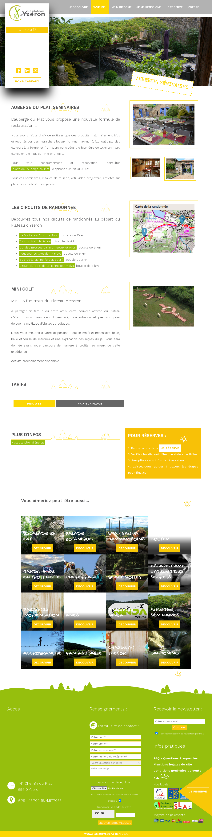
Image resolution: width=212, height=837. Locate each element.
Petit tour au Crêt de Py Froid (40, 253)
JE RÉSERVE (170, 448)
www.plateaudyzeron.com (101, 833)
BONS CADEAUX (27, 81)
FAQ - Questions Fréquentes (176, 758)
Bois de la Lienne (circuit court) (41, 259)
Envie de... (100, 7)
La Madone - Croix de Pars (38, 235)
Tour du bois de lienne (35, 241)
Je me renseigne (148, 7)
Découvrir (42, 548)
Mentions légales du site (173, 764)
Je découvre (78, 7)
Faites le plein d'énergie (28, 442)
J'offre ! (194, 7)
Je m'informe (122, 7)
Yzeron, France (27, 50)
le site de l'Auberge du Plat (30, 169)
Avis (161, 778)
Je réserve (174, 7)
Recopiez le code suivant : (114, 806)
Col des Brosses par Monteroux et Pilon (47, 247)
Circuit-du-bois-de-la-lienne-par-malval (47, 266)
